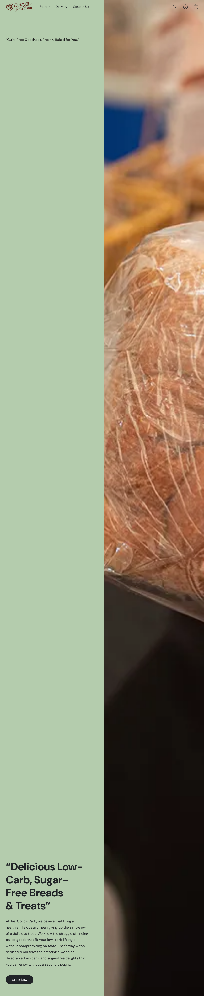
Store (45, 7)
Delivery (61, 7)
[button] (19, 7)
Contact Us (81, 7)
